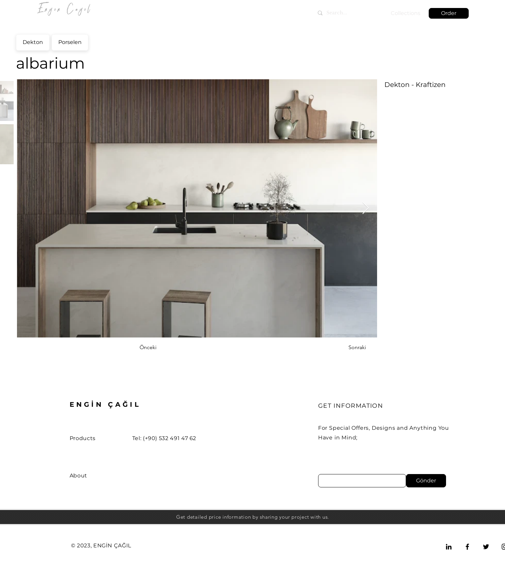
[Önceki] (162, 347)
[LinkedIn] (449, 547)
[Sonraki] (349, 347)
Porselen (70, 41)
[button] (449, 13)
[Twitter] (486, 547)
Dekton (32, 41)
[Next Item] (365, 208)
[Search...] (346, 13)
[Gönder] (426, 480)
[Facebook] (467, 547)
